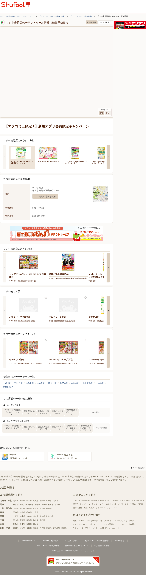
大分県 (42, 528)
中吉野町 (41, 383)
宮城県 (35, 501)
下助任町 (18, 383)
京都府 (29, 516)
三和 (102, 528)
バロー (96, 528)
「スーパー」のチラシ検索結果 (51, 16)
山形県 (49, 501)
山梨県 (16, 508)
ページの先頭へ (138, 468)
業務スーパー (78, 521)
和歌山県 (49, 516)
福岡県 (16, 528)
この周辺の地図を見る (45, 196)
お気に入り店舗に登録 (105, 22)
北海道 (16, 501)
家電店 (75, 504)
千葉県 (37, 505)
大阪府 (16, 516)
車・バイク (119, 504)
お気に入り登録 (46, 298)
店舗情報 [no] (92, 22)
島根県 (35, 520)
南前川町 (52, 383)
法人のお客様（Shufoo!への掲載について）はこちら (73, 551)
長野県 (22, 508)
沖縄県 (64, 528)
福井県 (49, 508)
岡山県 (16, 520)
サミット (76, 528)
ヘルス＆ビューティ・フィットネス (103, 508)
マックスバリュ (105, 521)
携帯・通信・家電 (80, 508)
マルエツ (97, 524)
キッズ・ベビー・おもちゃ (102, 504)
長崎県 (29, 528)
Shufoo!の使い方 (28, 541)
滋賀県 (35, 516)
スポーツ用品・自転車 (134, 504)
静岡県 (22, 512)
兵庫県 (22, 516)
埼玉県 (31, 505)
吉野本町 (75, 383)
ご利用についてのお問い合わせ (96, 541)
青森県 (22, 501)
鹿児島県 (56, 528)
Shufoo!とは (119, 541)
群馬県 (57, 505)
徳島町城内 (8, 387)
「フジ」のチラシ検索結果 (81, 16)
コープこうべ (86, 528)
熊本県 (35, 528)
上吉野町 (100, 383)
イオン (131, 521)
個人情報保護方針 (102, 546)
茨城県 (44, 505)
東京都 (16, 505)
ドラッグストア (118, 500)
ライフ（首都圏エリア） (131, 524)
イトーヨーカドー (80, 524)
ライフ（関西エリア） (111, 524)
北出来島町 (87, 383)
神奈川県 (23, 505)
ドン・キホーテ (91, 521)
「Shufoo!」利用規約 (49, 541)
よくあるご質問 (70, 541)
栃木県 (50, 505)
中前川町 (30, 383)
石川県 (42, 508)
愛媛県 (29, 524)
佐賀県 (22, 528)
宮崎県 (49, 528)
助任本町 (64, 383)
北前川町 (7, 383)
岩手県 (29, 501)
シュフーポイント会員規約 (48, 546)
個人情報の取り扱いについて (76, 546)
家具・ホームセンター (135, 500)
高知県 (35, 524)
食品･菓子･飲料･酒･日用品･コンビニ (96, 500)
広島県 (22, 520)
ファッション (85, 504)
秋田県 (42, 501)
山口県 (42, 520)
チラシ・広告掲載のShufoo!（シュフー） (16, 16)
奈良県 (42, 516)
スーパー (76, 500)
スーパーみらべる (120, 521)
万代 (90, 524)
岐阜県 (29, 512)
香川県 (22, 524)
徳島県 (16, 524)
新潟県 (29, 508)
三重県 (35, 512)
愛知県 (16, 512)
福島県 (55, 501)
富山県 (35, 508)
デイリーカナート (112, 528)
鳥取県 (29, 520)
